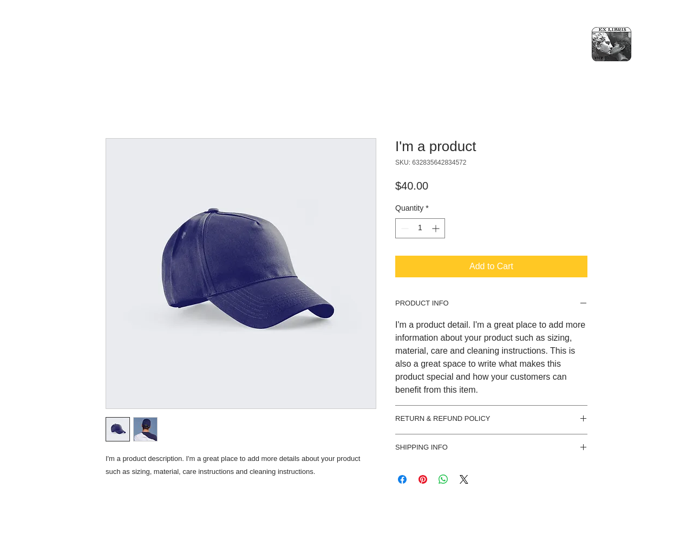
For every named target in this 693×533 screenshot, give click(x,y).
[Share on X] (463, 479)
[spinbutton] (420, 228)
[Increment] (436, 228)
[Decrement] (403, 228)
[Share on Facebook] (402, 479)
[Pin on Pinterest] (422, 479)
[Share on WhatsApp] (443, 479)
